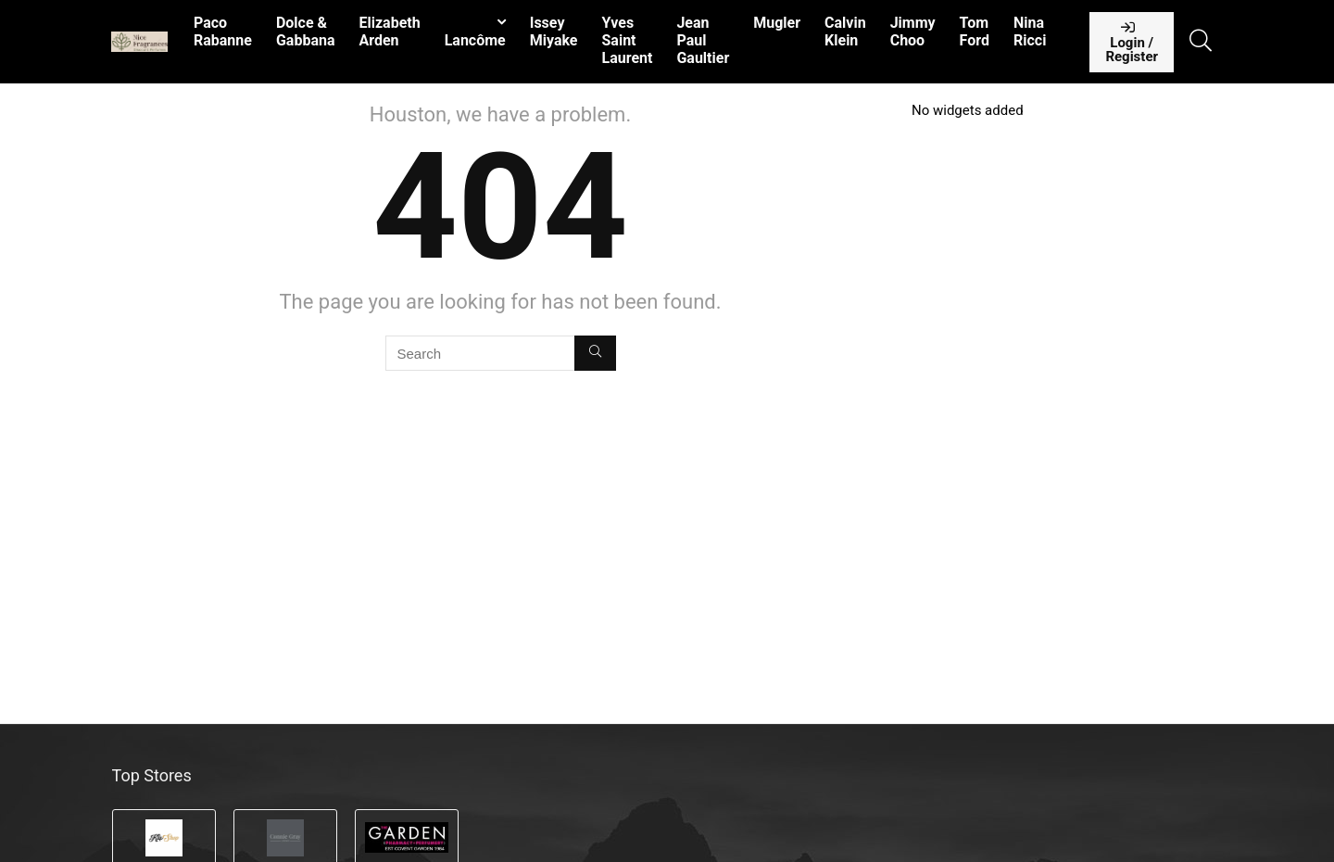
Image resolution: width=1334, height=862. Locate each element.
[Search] (595, 353)
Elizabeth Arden (389, 31)
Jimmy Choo (913, 31)
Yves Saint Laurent (627, 40)
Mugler (776, 23)
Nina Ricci (1029, 31)
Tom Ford (974, 31)
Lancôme (475, 40)
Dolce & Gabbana (305, 31)
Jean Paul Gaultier (702, 40)
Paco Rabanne (223, 31)
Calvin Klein (845, 31)
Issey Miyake (554, 31)
